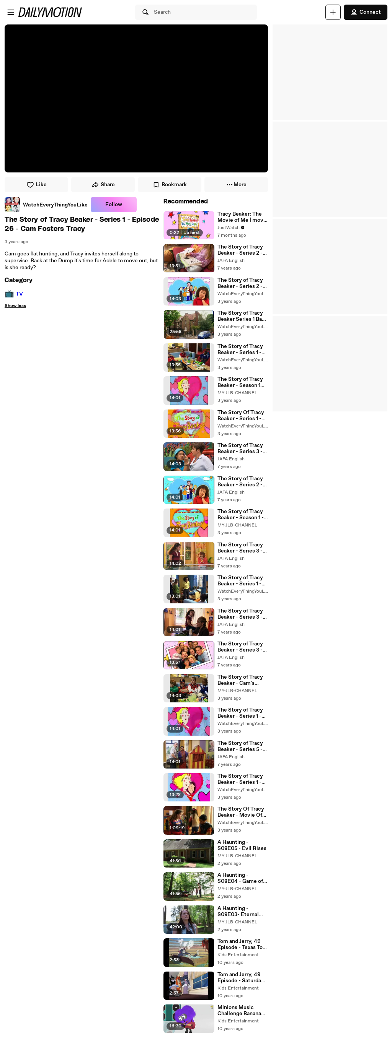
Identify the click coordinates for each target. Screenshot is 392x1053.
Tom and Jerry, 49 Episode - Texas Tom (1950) (242, 944)
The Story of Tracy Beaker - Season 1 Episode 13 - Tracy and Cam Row (240, 382)
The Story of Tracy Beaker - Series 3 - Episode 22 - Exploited (240, 448)
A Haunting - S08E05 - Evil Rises (241, 845)
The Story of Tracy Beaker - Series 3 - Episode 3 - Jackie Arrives (240, 647)
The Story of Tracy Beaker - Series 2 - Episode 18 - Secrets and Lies (242, 250)
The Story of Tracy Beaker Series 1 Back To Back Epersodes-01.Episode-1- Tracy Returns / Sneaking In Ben (242, 316)
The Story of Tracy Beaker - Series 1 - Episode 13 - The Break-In (240, 713)
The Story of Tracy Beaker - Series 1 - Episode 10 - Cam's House (240, 349)
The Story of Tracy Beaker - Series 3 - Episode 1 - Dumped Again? (241, 614)
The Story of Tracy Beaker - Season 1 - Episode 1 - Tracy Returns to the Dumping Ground (240, 515)
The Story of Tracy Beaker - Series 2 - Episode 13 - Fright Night (240, 482)
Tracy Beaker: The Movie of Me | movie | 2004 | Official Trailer (242, 217)
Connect (365, 12)
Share (103, 184)
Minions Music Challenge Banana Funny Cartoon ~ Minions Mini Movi (240, 1010)
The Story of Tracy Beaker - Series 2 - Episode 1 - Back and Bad (242, 283)
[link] (46, 204)
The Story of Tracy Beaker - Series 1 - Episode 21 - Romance (240, 581)
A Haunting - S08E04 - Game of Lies (240, 878)
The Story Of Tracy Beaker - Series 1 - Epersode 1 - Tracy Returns (240, 416)
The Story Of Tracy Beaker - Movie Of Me (240, 812)
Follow (113, 204)
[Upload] (333, 12)
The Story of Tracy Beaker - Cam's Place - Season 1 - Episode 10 (240, 680)
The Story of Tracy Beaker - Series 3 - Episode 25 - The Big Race (242, 548)
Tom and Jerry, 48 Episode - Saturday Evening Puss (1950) (242, 978)
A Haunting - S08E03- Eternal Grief (238, 911)
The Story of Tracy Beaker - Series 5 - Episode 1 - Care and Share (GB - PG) (241, 746)
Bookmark (169, 184)
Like (36, 184)
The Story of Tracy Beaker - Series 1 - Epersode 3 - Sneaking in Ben (240, 779)
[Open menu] (11, 12)
